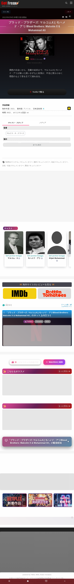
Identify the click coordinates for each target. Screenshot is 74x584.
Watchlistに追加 (54, 362)
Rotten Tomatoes (45, 574)
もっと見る (64, 371)
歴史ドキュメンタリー (33, 166)
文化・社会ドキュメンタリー (13, 166)
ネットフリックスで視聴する (37, 92)
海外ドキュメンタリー (42, 162)
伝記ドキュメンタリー (59, 162)
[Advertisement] (37, 463)
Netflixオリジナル (12, 162)
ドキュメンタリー (26, 162)
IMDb (37, 574)
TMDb (33, 574)
